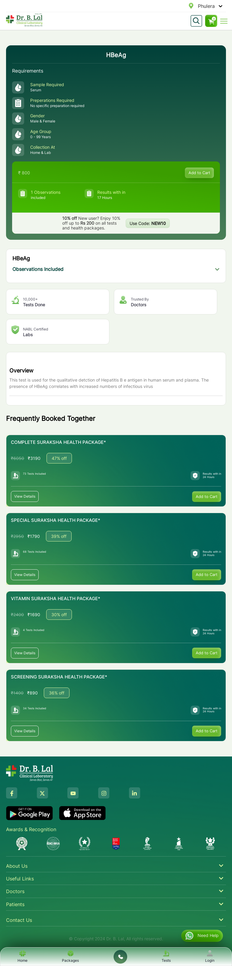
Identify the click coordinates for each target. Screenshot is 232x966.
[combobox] (198, 6)
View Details (24, 496)
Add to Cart (199, 172)
